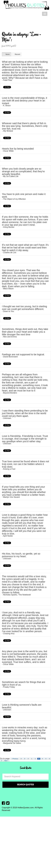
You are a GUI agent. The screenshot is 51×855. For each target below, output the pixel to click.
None (6, 54)
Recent (16, 54)
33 (39, 758)
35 (46, 758)
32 (35, 758)
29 (24, 758)
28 (21, 758)
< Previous (14, 758)
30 (28, 758)
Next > (6, 760)
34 (42, 758)
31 (31, 758)
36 (49, 758)
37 (1, 760)
